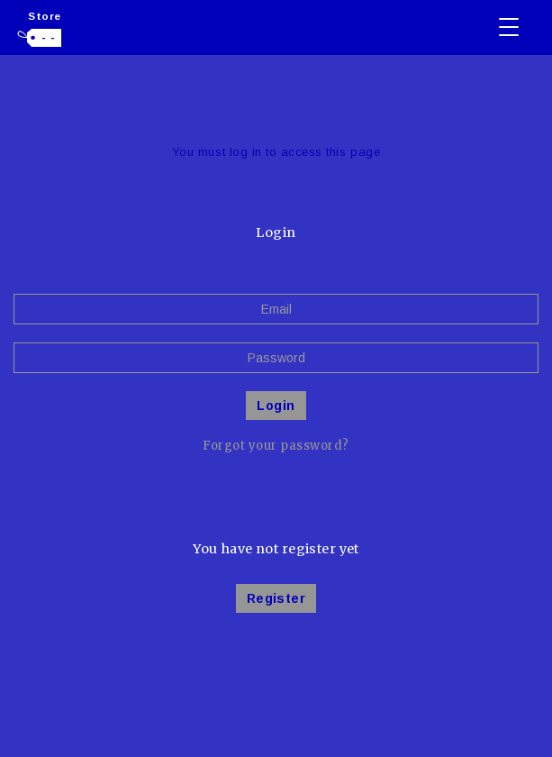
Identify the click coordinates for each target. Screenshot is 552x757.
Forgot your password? (276, 445)
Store (44, 16)
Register (276, 598)
